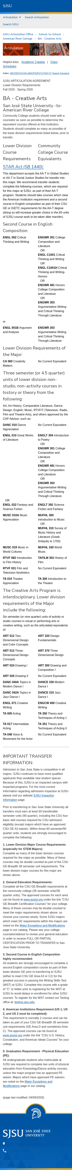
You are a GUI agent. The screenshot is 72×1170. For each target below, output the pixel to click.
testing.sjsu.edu (25, 1002)
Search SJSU (11, 24)
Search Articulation (37, 17)
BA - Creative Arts (50, 39)
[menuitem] (11, 17)
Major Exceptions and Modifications (42, 925)
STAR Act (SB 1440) (23, 167)
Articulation (10, 17)
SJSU (7, 6)
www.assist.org (33, 899)
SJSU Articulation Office (18, 34)
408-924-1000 (18, 1151)
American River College (17, 39)
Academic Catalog (33, 62)
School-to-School (50, 34)
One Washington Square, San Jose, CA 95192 (37, 1143)
